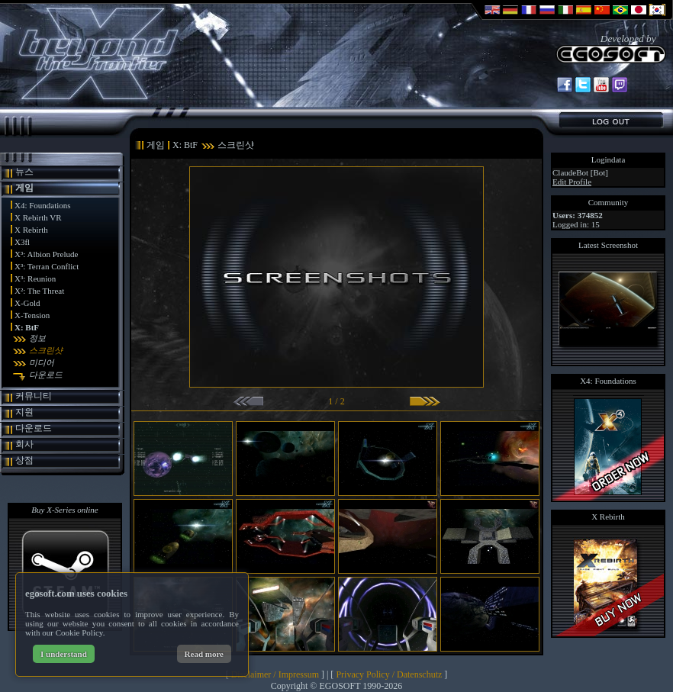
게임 (24, 187)
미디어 (41, 362)
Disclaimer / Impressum (275, 674)
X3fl (22, 241)
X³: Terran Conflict (46, 266)
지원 (24, 412)
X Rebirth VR (38, 217)
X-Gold (27, 302)
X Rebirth (31, 229)
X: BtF (26, 327)
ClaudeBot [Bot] (580, 172)
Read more (204, 653)
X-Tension (32, 315)
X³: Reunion (35, 278)
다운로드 (46, 374)
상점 (24, 460)
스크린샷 (46, 350)
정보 (37, 338)
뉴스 (24, 171)
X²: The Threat (39, 290)
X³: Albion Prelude (46, 254)
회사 (24, 444)
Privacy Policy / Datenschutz (389, 674)
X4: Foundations (42, 205)
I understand (63, 653)
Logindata (608, 159)
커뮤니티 (33, 396)
